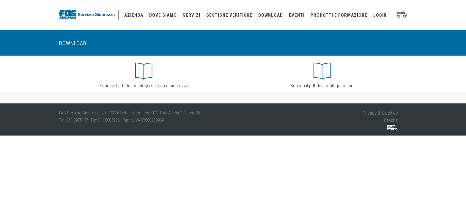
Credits (391, 120)
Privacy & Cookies (380, 113)
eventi (297, 15)
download (270, 15)
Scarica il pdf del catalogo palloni (322, 86)
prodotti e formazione (339, 15)
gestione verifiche (229, 15)
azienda (133, 15)
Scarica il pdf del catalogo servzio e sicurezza (144, 86)
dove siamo (163, 15)
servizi (191, 15)
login (380, 15)
